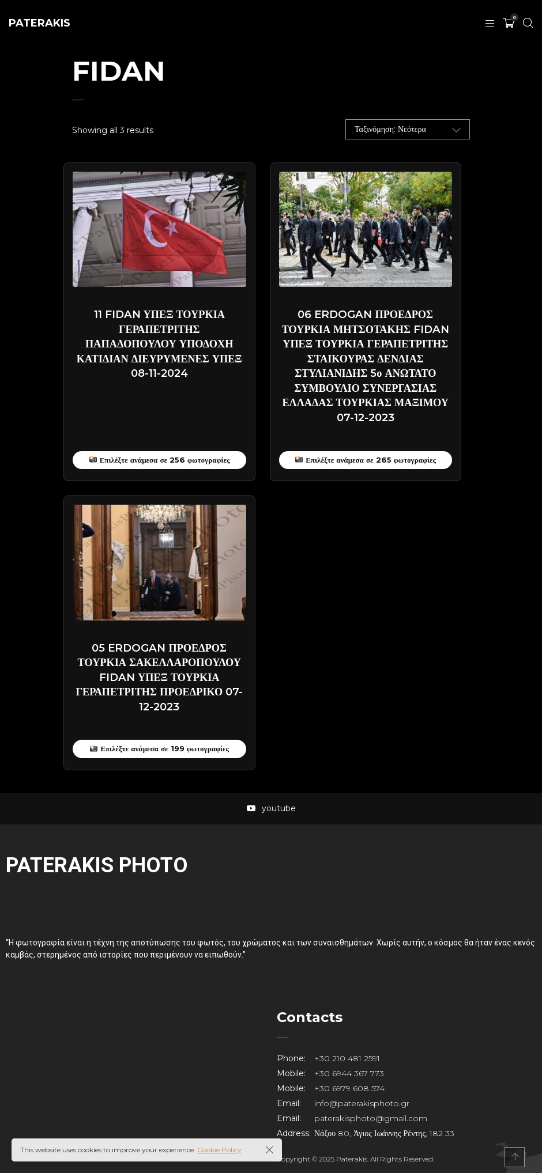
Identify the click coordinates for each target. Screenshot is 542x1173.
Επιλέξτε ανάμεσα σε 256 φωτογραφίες (159, 459)
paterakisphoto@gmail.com (370, 1118)
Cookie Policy (219, 1149)
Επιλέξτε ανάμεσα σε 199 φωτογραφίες (159, 748)
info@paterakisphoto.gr (361, 1103)
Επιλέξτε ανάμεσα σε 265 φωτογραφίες (365, 459)
